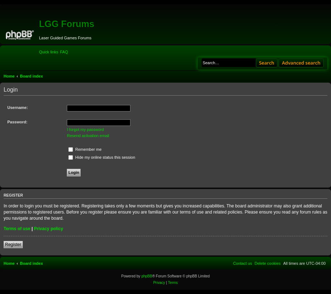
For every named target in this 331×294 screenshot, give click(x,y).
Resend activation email (88, 135)
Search (267, 63)
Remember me (85, 149)
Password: (17, 122)
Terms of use (17, 228)
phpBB (146, 276)
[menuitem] (64, 52)
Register (13, 244)
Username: (17, 107)
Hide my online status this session (101, 157)
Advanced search (301, 63)
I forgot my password (85, 129)
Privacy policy (48, 228)
